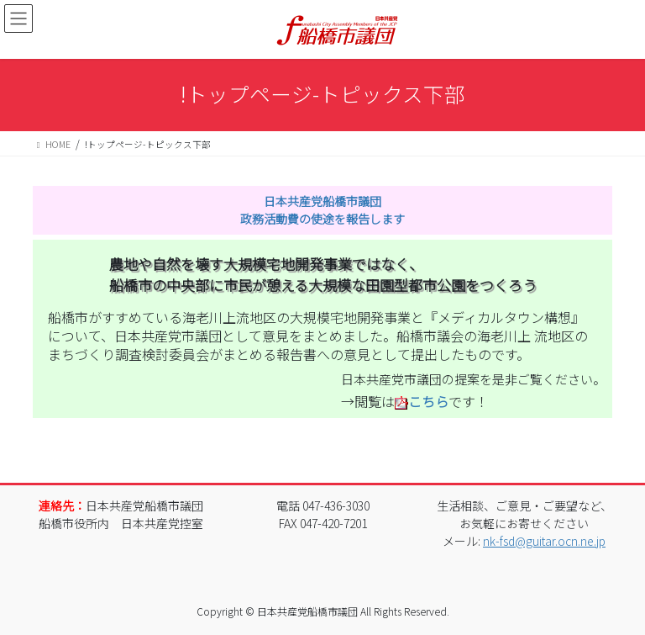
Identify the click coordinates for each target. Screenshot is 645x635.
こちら (428, 401)
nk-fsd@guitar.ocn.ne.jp (544, 540)
